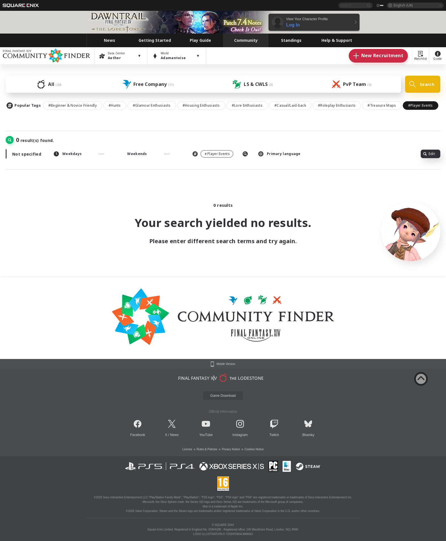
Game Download (223, 396)
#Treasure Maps (381, 105)
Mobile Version (225, 364)
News (174, 435)
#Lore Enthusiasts (247, 105)
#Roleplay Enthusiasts (337, 105)
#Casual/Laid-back (290, 105)
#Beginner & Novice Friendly (72, 105)
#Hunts (115, 105)
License (187, 449)
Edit (429, 153)
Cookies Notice (254, 449)
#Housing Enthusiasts (201, 105)
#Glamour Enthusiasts (152, 105)
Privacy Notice (231, 449)
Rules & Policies (207, 449)
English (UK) (403, 5)
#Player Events (420, 105)
